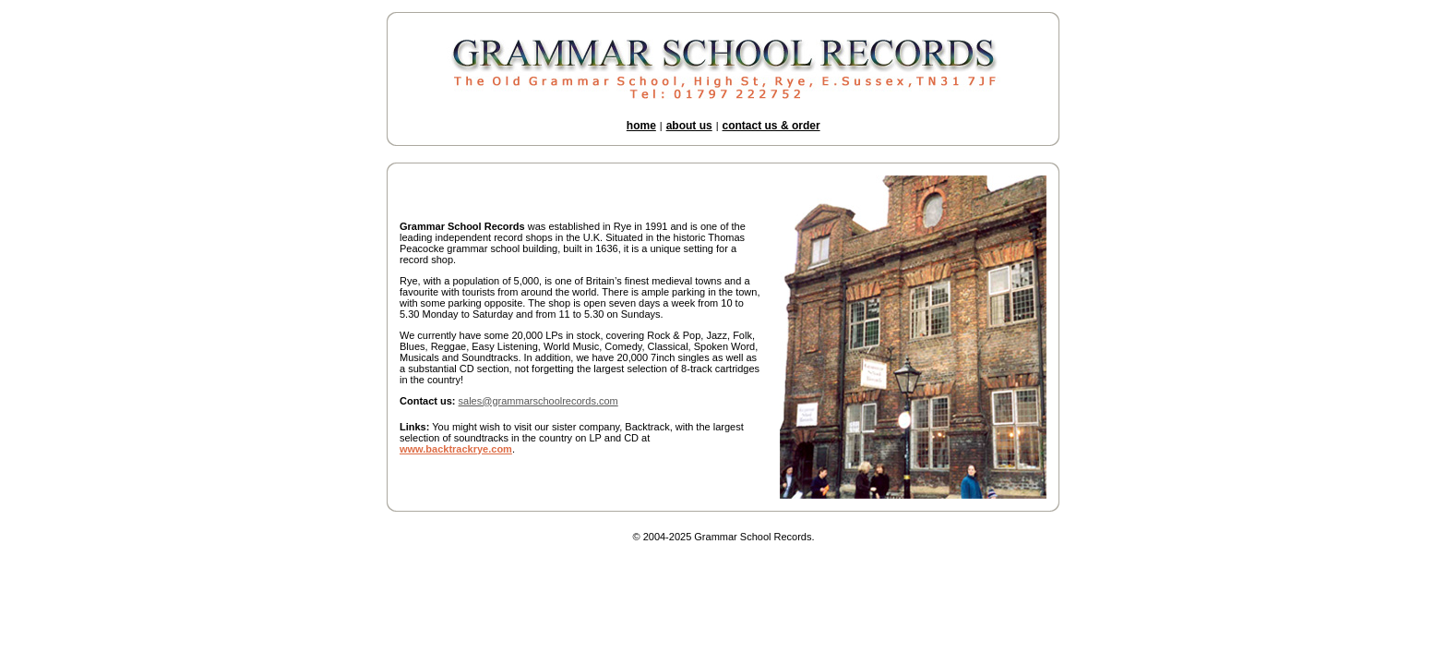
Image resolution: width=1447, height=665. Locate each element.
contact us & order (771, 125)
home (641, 125)
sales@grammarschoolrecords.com (538, 400)
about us (689, 125)
